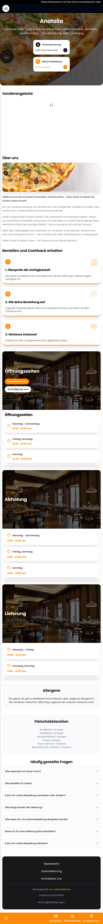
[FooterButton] (6, 918)
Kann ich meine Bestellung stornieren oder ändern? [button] (51, 795)
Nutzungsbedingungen (51, 902)
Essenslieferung (51, 871)
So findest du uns (18, 389)
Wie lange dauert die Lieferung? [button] (51, 807)
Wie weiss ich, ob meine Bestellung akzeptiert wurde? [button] (51, 819)
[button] (51, 47)
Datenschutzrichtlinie (51, 895)
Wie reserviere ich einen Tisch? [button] (51, 771)
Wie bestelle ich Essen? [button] (51, 783)
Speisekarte (51, 863)
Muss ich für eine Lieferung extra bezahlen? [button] (51, 831)
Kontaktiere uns (17, 381)
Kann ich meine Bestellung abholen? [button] (51, 843)
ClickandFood (62, 889)
